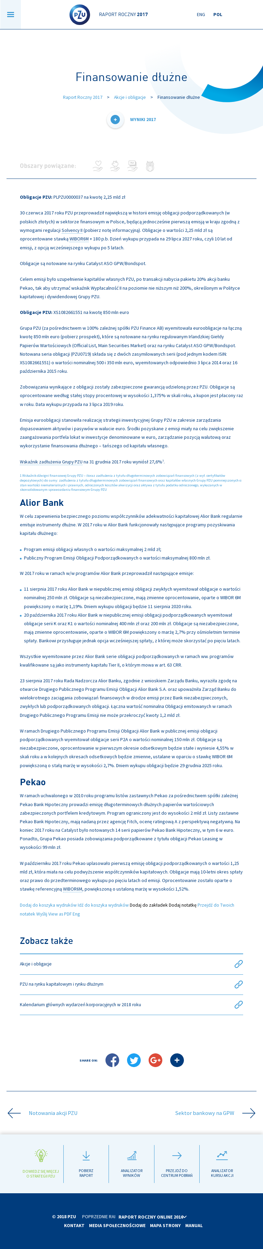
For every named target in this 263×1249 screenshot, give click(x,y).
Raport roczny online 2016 (165, 1217)
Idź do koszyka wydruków (105, 904)
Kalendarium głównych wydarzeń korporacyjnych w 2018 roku (131, 1004)
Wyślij (42, 913)
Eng (201, 15)
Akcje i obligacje (130, 97)
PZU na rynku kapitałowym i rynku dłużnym (131, 984)
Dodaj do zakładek (152, 904)
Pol (217, 15)
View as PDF (61, 913)
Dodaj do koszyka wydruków (49, 904)
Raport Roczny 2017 (82, 97)
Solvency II (73, 230)
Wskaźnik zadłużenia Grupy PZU (52, 461)
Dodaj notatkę (186, 904)
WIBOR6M (79, 238)
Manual (194, 1225)
